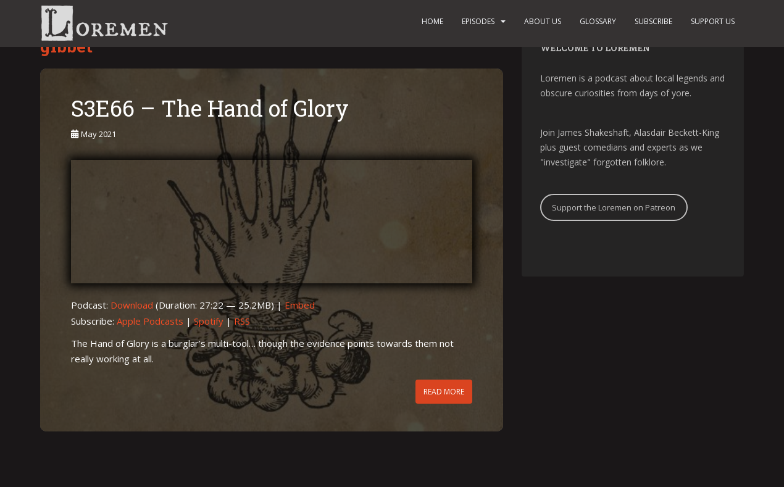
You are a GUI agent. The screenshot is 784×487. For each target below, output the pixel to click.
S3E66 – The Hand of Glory (210, 108)
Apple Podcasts (150, 321)
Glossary (598, 21)
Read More (443, 391)
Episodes (478, 21)
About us (542, 21)
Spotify (208, 321)
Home (432, 21)
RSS (242, 321)
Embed (300, 305)
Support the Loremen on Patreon (613, 207)
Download (132, 305)
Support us (713, 21)
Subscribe (653, 21)
